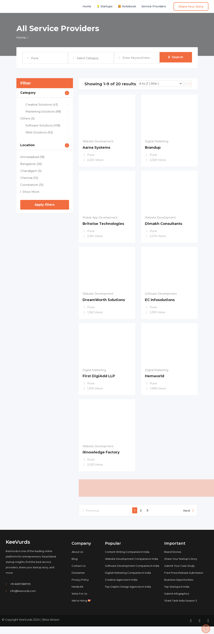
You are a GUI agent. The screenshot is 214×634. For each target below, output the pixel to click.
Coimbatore (32, 185)
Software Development (161, 297)
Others (27, 118)
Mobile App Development (100, 219)
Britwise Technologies (103, 225)
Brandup (153, 147)
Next (188, 518)
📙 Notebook (127, 6)
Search (175, 58)
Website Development (98, 141)
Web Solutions (36, 132)
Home (87, 6)
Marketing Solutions (40, 111)
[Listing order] (159, 83)
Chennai (29, 178)
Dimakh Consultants (163, 225)
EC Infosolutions (160, 303)
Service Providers (153, 6)
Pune (91, 155)
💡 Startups (104, 6)
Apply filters (45, 204)
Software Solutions (40, 125)
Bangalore (31, 164)
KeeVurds (18, 549)
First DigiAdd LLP (99, 380)
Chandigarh (31, 171)
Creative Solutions (39, 104)
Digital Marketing (156, 141)
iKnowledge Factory (101, 458)
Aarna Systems (96, 147)
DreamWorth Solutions (104, 303)
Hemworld (154, 380)
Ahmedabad (32, 157)
